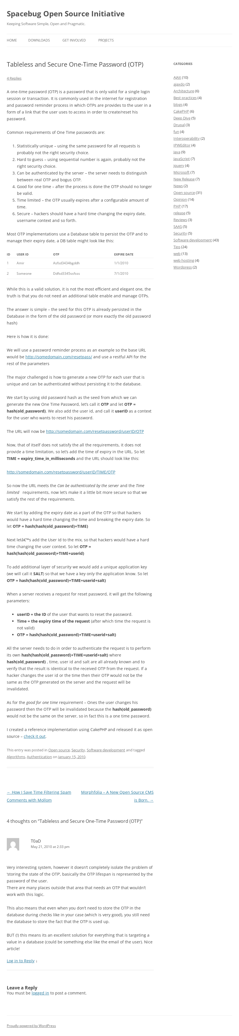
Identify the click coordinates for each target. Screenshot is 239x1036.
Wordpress (182, 267)
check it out (34, 736)
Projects (106, 40)
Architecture (183, 90)
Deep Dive (181, 118)
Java (176, 151)
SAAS (177, 226)
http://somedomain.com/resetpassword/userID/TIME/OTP (61, 472)
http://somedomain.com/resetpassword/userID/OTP (95, 431)
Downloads (39, 40)
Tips (176, 246)
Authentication (39, 756)
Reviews (180, 219)
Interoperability (186, 138)
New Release (184, 179)
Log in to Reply (20, 960)
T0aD (36, 841)
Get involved (74, 40)
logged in (40, 993)
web (177, 253)
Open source (59, 750)
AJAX (177, 77)
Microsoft (181, 172)
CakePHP (181, 111)
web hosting (183, 260)
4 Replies (14, 78)
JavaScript (181, 158)
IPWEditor (181, 145)
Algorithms (16, 756)
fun (176, 131)
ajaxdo (179, 84)
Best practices (185, 97)
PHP (177, 206)
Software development (106, 750)
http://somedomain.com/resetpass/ (58, 356)
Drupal (179, 124)
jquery (178, 165)
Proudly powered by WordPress (31, 1025)
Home (12, 40)
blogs (177, 104)
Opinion (180, 199)
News (178, 185)
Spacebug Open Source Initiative (66, 13)
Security (78, 750)
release (179, 212)
